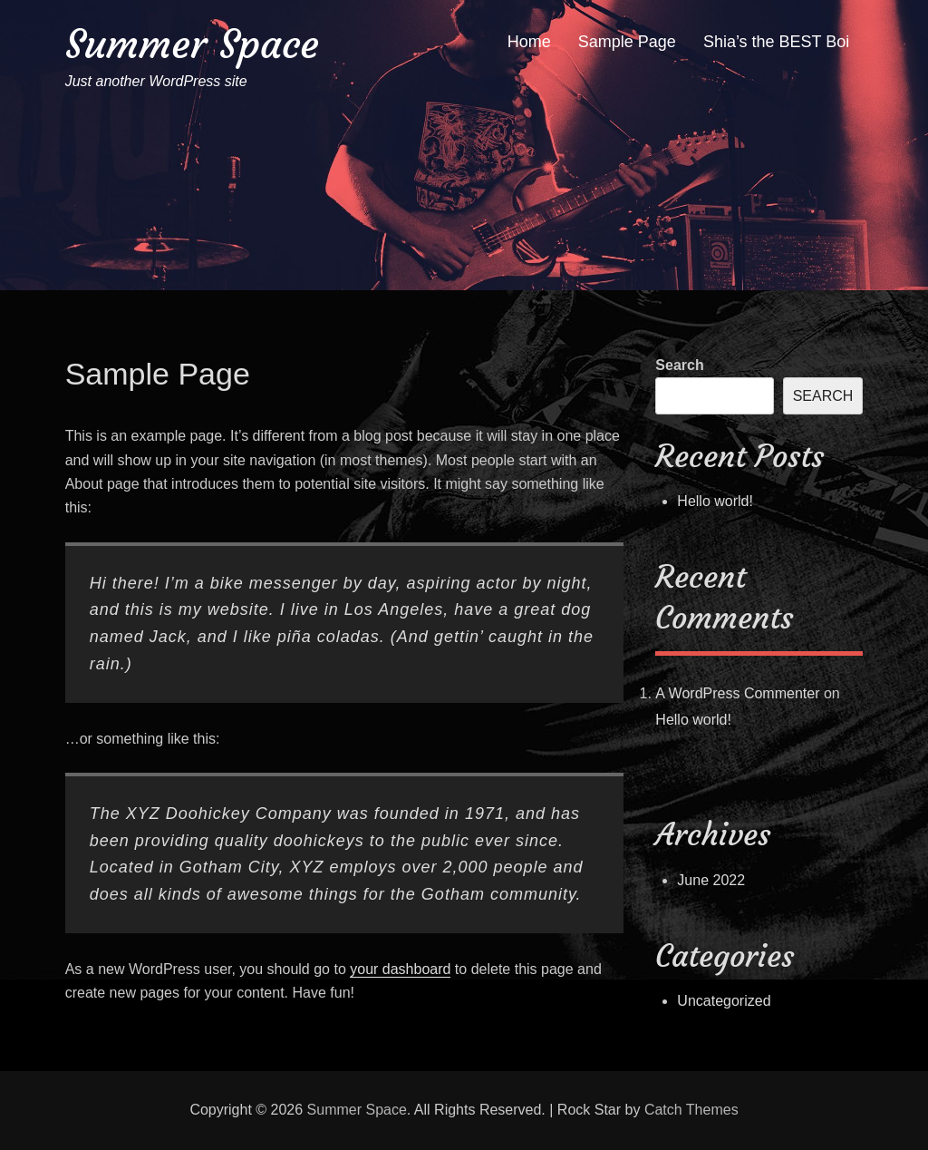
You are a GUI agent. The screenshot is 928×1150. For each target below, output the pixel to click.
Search (679, 365)
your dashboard (400, 969)
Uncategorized (723, 1001)
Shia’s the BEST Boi (776, 42)
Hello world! (715, 501)
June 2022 (711, 880)
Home (529, 42)
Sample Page (627, 42)
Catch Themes (691, 1109)
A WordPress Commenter (737, 693)
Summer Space (192, 44)
